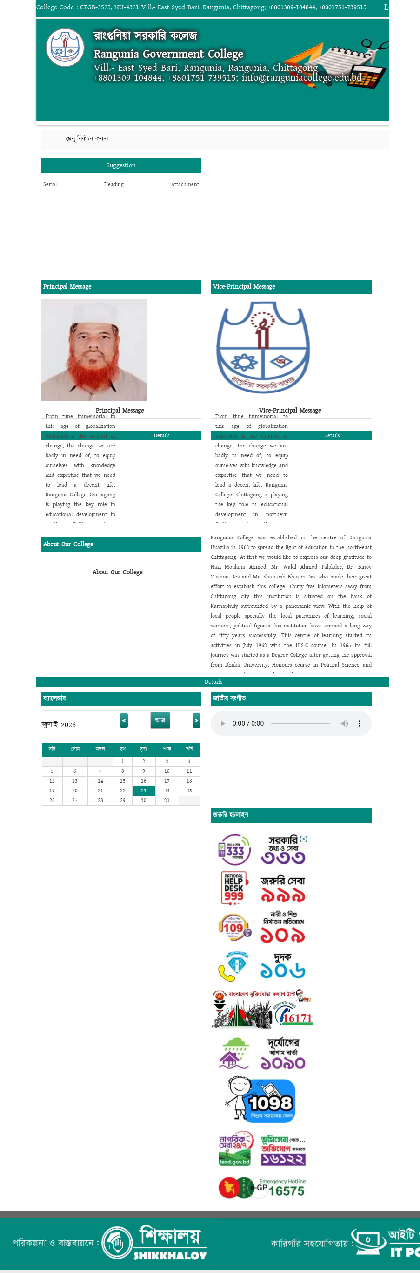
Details (162, 436)
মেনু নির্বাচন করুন (87, 139)
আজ (160, 720)
